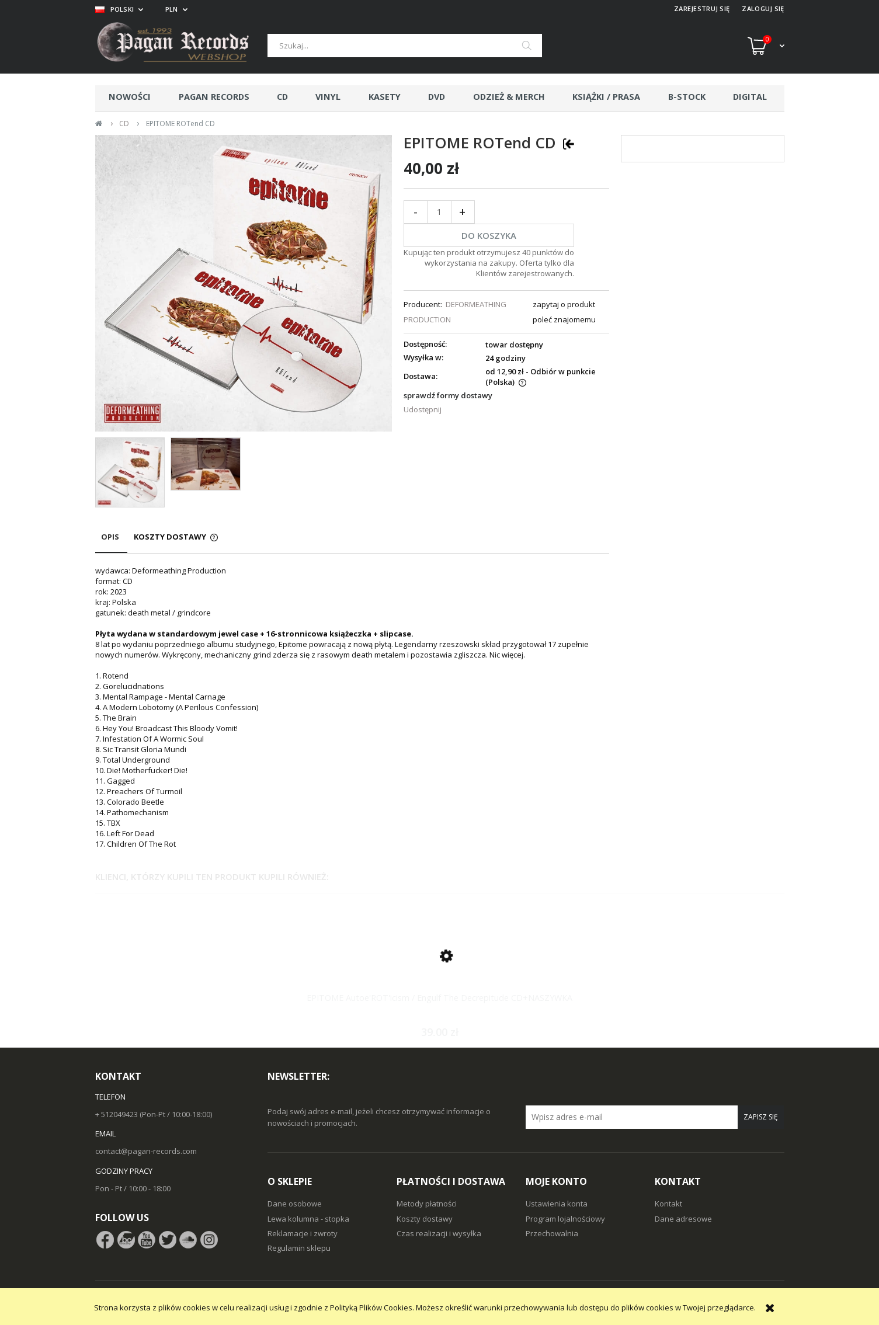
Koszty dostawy (425, 1218)
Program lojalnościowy (565, 1218)
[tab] (111, 542)
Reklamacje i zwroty (302, 1233)
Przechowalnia (552, 1233)
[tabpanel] (352, 707)
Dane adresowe (683, 1218)
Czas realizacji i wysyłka (439, 1233)
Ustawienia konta (557, 1203)
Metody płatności (427, 1203)
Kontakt (668, 1203)
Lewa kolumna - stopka (308, 1218)
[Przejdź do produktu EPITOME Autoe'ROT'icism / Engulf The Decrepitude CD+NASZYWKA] (440, 969)
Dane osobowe (294, 1203)
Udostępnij (423, 409)
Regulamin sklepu (299, 1248)
